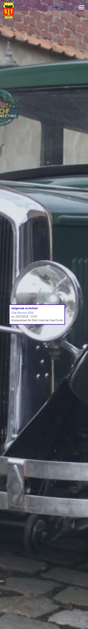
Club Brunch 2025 (22, 312)
